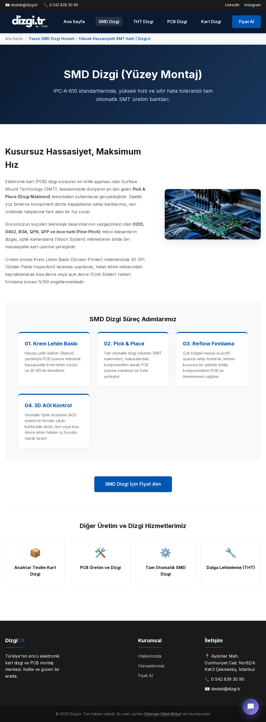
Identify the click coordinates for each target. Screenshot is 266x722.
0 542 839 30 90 (63, 5)
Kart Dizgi (211, 21)
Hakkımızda (149, 656)
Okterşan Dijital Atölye (162, 714)
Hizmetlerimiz (151, 665)
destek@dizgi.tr (24, 5)
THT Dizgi (143, 21)
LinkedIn (232, 5)
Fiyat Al (246, 21)
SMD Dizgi (109, 21)
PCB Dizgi (177, 21)
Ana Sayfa (74, 21)
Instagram (252, 5)
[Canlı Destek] (251, 707)
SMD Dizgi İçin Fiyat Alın (133, 484)
